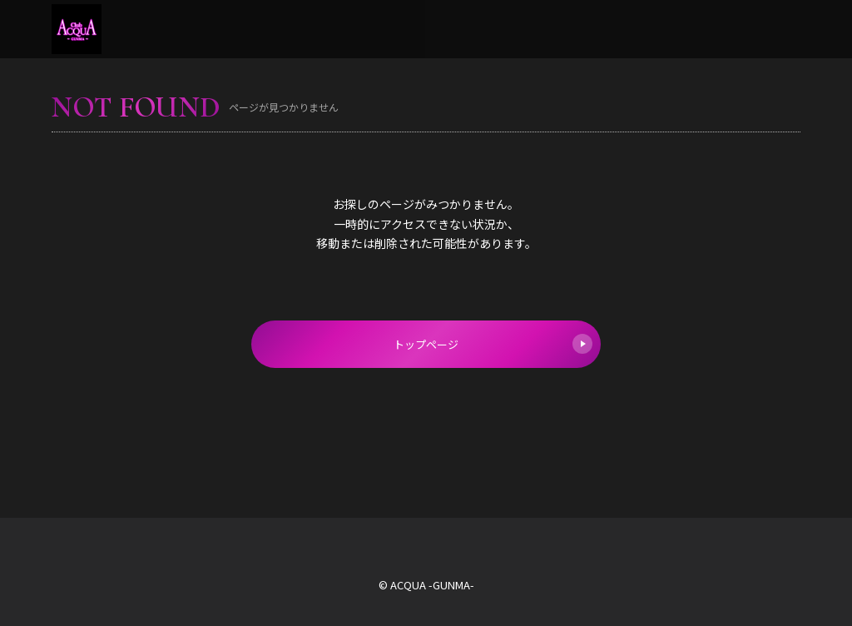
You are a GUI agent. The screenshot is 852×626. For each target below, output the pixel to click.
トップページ (493, 344)
